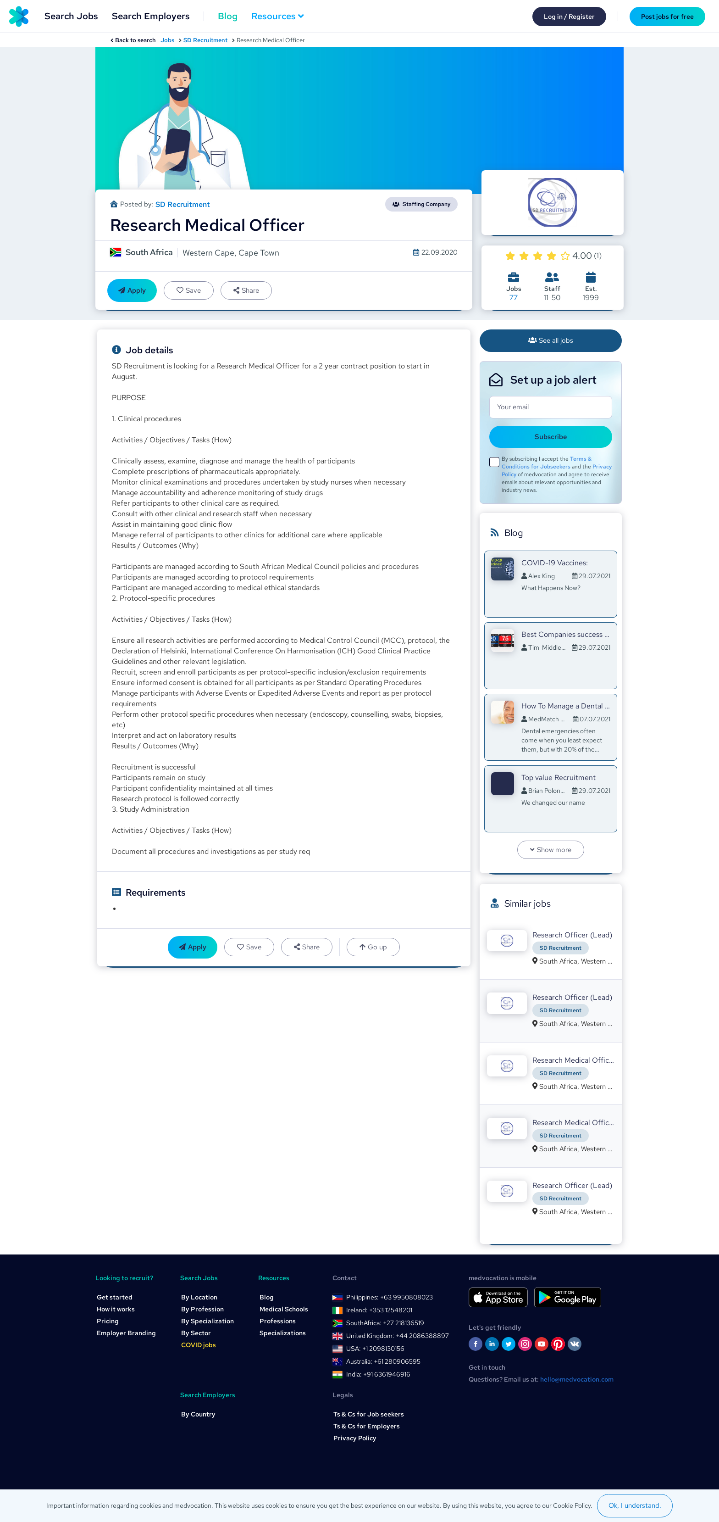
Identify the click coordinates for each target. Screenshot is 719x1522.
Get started (115, 1297)
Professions (278, 1321)
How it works (116, 1309)
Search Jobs (71, 16)
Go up (373, 947)
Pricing (108, 1321)
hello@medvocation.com (577, 1379)
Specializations (283, 1333)
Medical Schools (284, 1309)
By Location (199, 1297)
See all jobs (551, 340)
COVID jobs (198, 1345)
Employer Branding (126, 1333)
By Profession (202, 1309)
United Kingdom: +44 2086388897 (397, 1336)
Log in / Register (569, 16)
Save (189, 290)
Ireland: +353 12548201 (379, 1310)
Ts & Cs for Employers (366, 1426)
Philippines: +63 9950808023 (389, 1297)
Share (246, 290)
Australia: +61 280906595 (383, 1361)
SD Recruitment (205, 40)
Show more (550, 849)
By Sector (196, 1333)
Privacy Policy (354, 1438)
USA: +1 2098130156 (375, 1348)
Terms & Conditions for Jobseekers (547, 462)
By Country (198, 1414)
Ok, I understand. (634, 1505)
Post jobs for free (667, 16)
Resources (277, 16)
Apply (132, 290)
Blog (228, 16)
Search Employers (151, 16)
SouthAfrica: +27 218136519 (385, 1323)
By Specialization (207, 1321)
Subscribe (551, 436)
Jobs (167, 40)
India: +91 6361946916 (378, 1374)
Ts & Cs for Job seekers (368, 1414)
